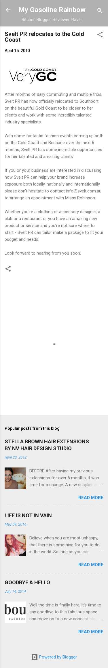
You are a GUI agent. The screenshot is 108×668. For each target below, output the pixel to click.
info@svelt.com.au (83, 191)
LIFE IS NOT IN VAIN (28, 515)
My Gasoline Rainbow (52, 10)
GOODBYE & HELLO (27, 582)
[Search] (99, 11)
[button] (99, 35)
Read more (90, 497)
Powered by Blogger (54, 657)
